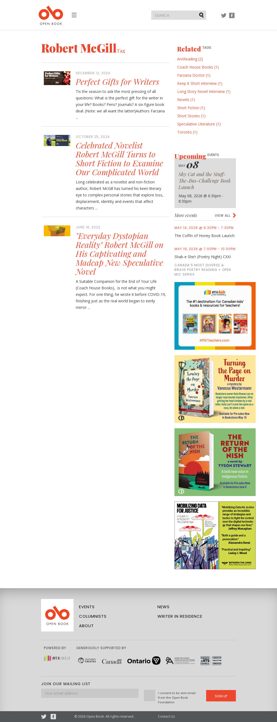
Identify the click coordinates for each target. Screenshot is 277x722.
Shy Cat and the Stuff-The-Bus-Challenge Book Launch (205, 180)
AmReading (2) (190, 58)
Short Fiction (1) (191, 107)
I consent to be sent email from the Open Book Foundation (177, 697)
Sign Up (221, 696)
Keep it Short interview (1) (199, 83)
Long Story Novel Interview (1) (203, 91)
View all (222, 215)
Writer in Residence (179, 616)
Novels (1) (186, 99)
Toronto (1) (187, 132)
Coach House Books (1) (198, 67)
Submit (201, 15)
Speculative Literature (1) (199, 124)
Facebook (53, 716)
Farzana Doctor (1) (193, 75)
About (86, 626)
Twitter (44, 716)
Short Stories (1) (191, 115)
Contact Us (166, 716)
